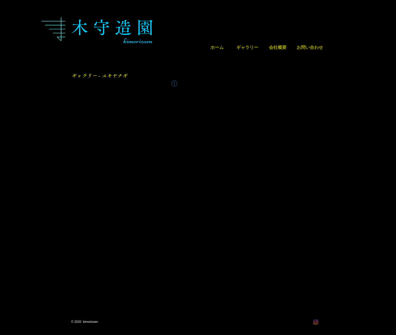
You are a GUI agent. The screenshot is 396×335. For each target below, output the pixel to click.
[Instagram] (315, 322)
